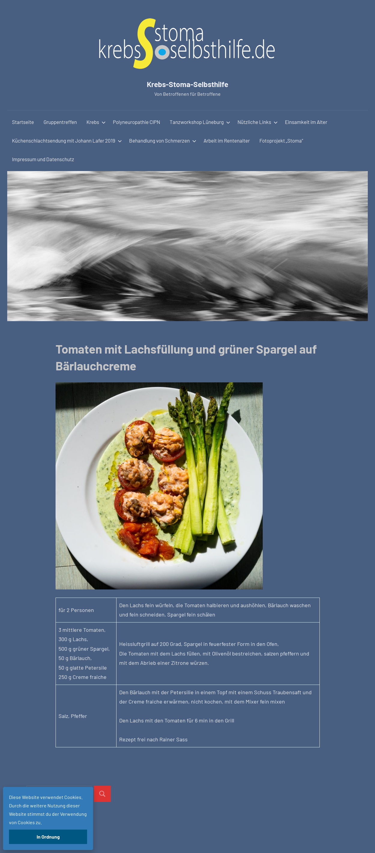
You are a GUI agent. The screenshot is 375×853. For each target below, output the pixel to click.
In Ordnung (48, 836)
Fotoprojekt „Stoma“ (281, 140)
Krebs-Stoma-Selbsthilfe (188, 83)
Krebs (96, 122)
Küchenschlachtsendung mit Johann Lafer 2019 (67, 140)
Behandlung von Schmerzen (162, 140)
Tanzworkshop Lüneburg (200, 122)
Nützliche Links (257, 122)
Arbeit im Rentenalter (227, 140)
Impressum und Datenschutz (43, 159)
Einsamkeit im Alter (306, 122)
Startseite (23, 122)
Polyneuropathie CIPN (136, 122)
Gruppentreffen (60, 122)
